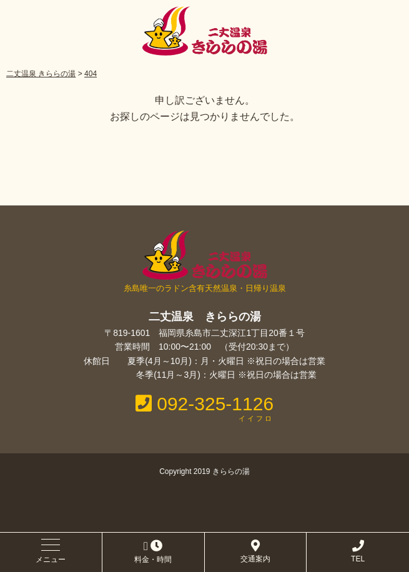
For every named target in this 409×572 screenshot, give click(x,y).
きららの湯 (231, 471)
